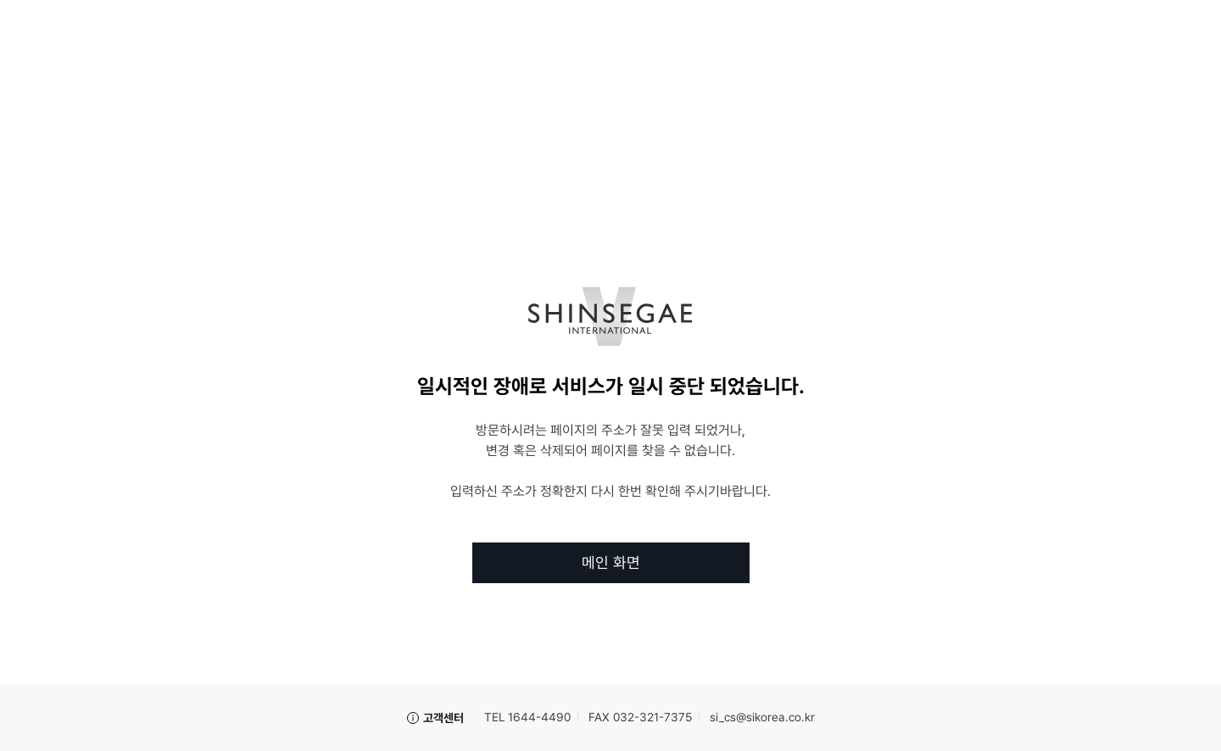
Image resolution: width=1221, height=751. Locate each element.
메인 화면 (611, 562)
